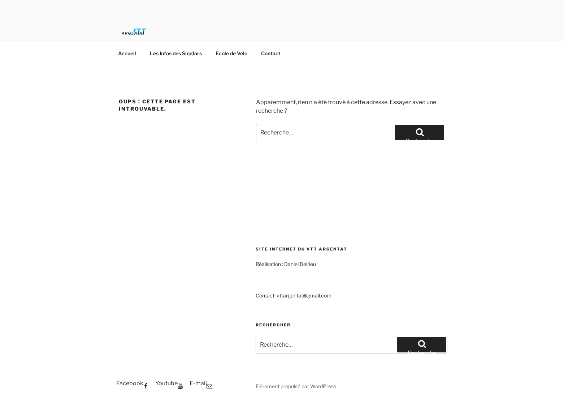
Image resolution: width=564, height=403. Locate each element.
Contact (271, 53)
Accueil (127, 53)
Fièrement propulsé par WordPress (296, 386)
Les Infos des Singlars (176, 53)
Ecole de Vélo (231, 53)
